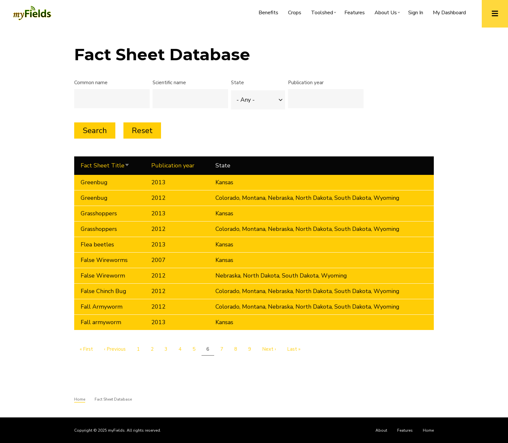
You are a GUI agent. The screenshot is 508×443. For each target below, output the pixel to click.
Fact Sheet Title (109, 166)
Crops (294, 12)
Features (354, 12)
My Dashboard (449, 12)
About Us (388, 13)
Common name (91, 82)
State (237, 82)
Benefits (268, 12)
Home (428, 430)
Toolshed (324, 13)
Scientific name (169, 82)
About (381, 430)
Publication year (306, 82)
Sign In (415, 12)
